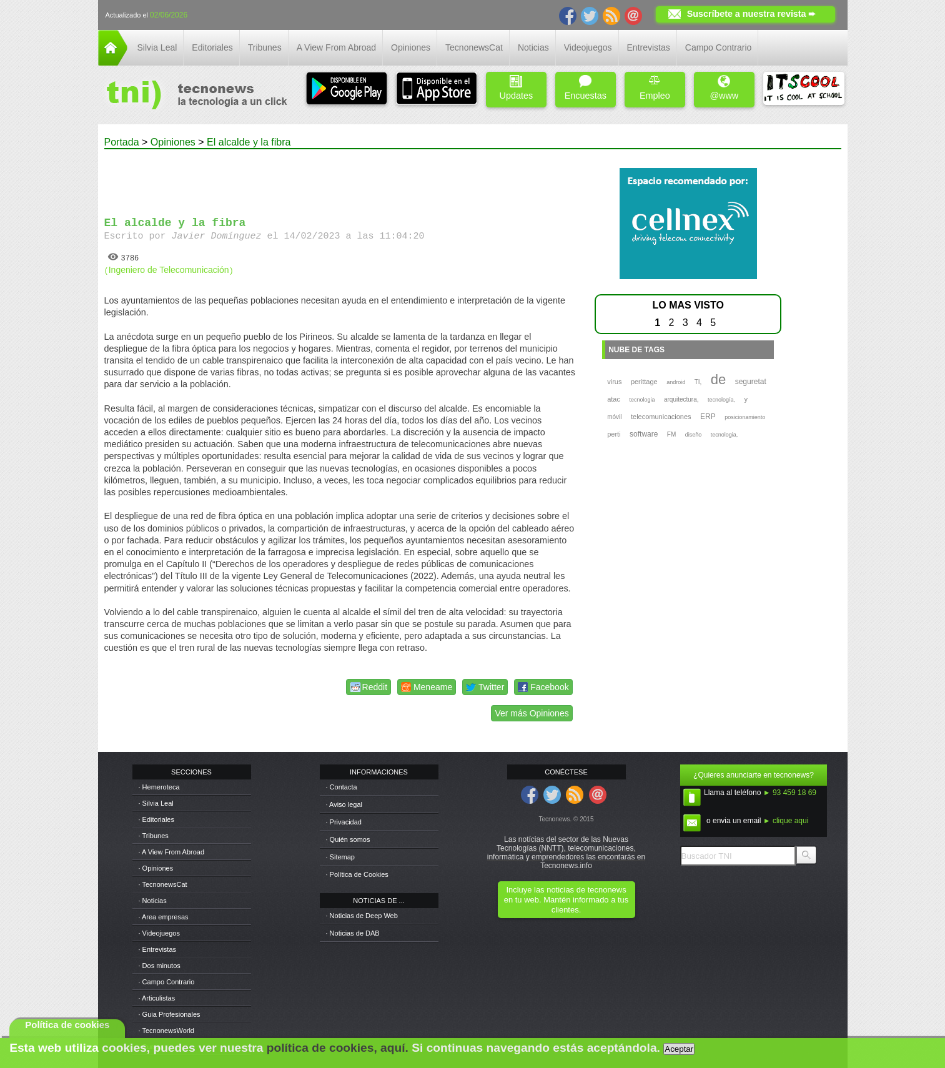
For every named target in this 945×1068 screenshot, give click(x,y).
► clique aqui (786, 820)
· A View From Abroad (172, 852)
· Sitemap (340, 857)
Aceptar (679, 1049)
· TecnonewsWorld (166, 1030)
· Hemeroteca (159, 787)
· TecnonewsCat (163, 884)
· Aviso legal (344, 804)
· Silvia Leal (156, 803)
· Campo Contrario (167, 982)
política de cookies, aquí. (337, 1047)
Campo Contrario (718, 47)
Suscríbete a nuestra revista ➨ (751, 14)
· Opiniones (156, 868)
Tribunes (265, 47)
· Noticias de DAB (353, 933)
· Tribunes (154, 835)
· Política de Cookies (357, 874)
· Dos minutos (160, 965)
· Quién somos (348, 839)
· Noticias (153, 900)
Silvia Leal (157, 47)
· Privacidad (344, 822)
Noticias (533, 47)
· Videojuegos (159, 933)
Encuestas (585, 88)
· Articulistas (157, 998)
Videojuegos (588, 47)
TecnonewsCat (474, 47)
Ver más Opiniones (531, 713)
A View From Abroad (336, 47)
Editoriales (212, 47)
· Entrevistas (158, 949)
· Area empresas (164, 917)
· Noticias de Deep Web (362, 915)
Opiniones (410, 47)
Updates (516, 88)
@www (724, 88)
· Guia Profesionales (169, 1014)
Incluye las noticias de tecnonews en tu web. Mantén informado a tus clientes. (566, 899)
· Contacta (341, 787)
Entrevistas (648, 47)
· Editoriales (156, 819)
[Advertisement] (339, 177)
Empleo (654, 88)
